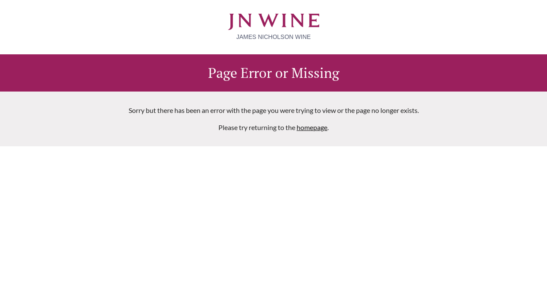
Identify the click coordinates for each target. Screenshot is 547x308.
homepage (312, 127)
